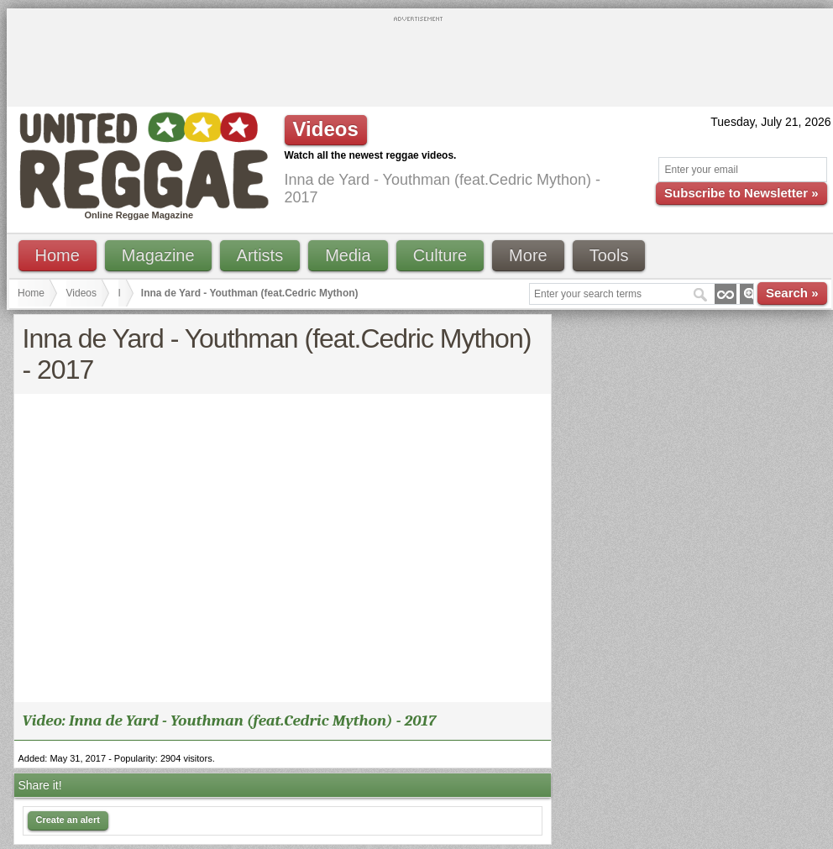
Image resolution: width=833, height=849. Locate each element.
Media (347, 255)
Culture (440, 255)
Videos (81, 293)
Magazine (158, 255)
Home (57, 255)
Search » (792, 293)
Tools (609, 255)
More (528, 255)
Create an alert (68, 820)
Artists (260, 255)
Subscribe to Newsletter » (741, 193)
